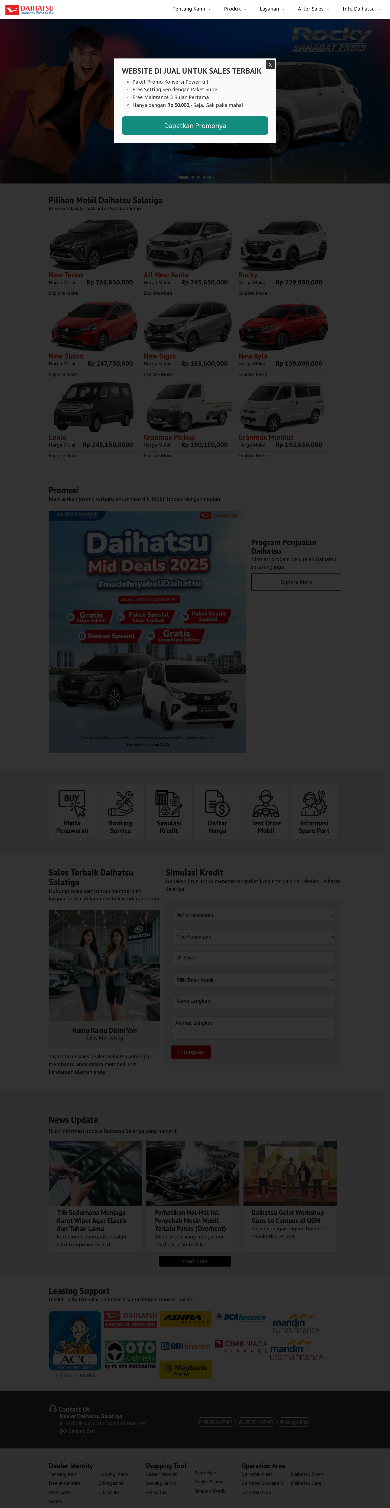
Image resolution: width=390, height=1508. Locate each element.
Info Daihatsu (359, 8)
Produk (232, 8)
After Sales (311, 8)
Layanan (269, 8)
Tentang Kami (189, 8)
